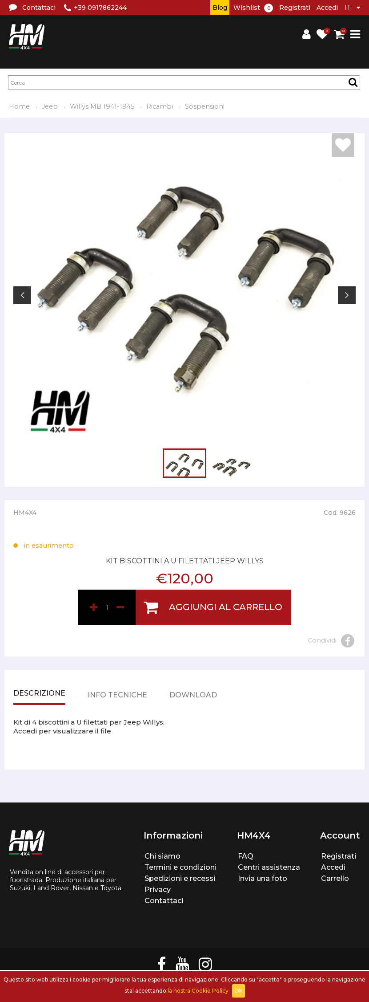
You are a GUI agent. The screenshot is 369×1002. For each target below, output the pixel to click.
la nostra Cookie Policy (198, 990)
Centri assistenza (269, 867)
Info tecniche (117, 695)
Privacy (157, 889)
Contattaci (163, 900)
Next (347, 295)
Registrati (294, 8)
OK (238, 990)
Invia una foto (262, 878)
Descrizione (39, 693)
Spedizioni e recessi (179, 878)
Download (193, 695)
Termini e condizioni (180, 867)
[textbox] (184, 82)
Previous (22, 295)
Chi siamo (162, 856)
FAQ (245, 856)
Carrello (335, 878)
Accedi (327, 8)
